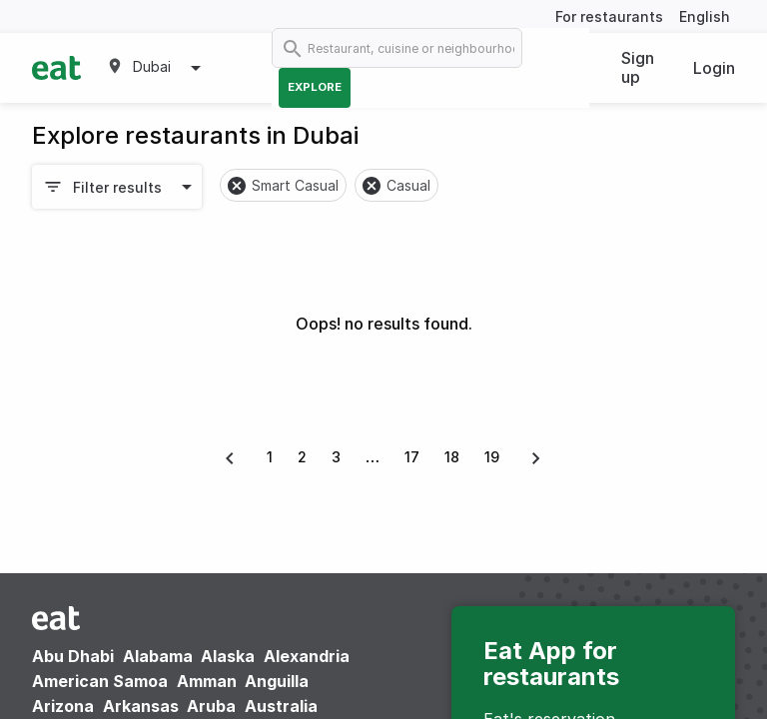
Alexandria (307, 656)
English (704, 16)
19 (491, 456)
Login (714, 68)
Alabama (158, 656)
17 (411, 456)
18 (451, 456)
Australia (281, 706)
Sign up (637, 67)
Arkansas (141, 706)
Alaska (228, 656)
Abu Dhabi (73, 656)
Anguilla (277, 681)
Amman (207, 681)
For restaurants (609, 16)
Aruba (211, 706)
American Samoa (100, 681)
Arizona (63, 706)
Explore (315, 87)
